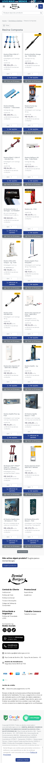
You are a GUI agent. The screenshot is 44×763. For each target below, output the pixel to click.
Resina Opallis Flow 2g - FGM (12, 414)
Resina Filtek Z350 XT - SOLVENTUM (12, 55)
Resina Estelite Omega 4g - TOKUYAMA (33, 55)
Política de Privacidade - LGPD (10, 617)
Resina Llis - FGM (31, 209)
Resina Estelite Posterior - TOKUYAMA (12, 106)
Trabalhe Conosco (30, 614)
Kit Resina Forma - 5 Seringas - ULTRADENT (12, 210)
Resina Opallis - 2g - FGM (32, 366)
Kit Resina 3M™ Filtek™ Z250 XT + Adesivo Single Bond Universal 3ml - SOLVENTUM (12, 467)
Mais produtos (22, 551)
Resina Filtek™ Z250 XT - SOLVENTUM (12, 158)
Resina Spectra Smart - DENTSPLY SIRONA (33, 466)
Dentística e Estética (15, 21)
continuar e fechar (23, 760)
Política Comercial (8, 598)
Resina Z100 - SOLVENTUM (8, 313)
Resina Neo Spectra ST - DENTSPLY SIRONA (12, 366)
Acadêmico (28, 595)
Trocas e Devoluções (9, 601)
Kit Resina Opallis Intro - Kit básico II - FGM (11, 520)
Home (4, 21)
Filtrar (6, 26)
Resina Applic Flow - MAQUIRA (32, 261)
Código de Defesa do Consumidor (9, 604)
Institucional (6, 592)
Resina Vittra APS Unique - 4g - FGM (10, 261)
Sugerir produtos (9, 565)
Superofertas (28, 592)
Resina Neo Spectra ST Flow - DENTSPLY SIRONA (33, 314)
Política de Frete (7, 595)
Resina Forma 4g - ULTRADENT (31, 106)
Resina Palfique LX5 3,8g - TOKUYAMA (32, 158)
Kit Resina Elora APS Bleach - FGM (32, 520)
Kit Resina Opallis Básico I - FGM (31, 414)
